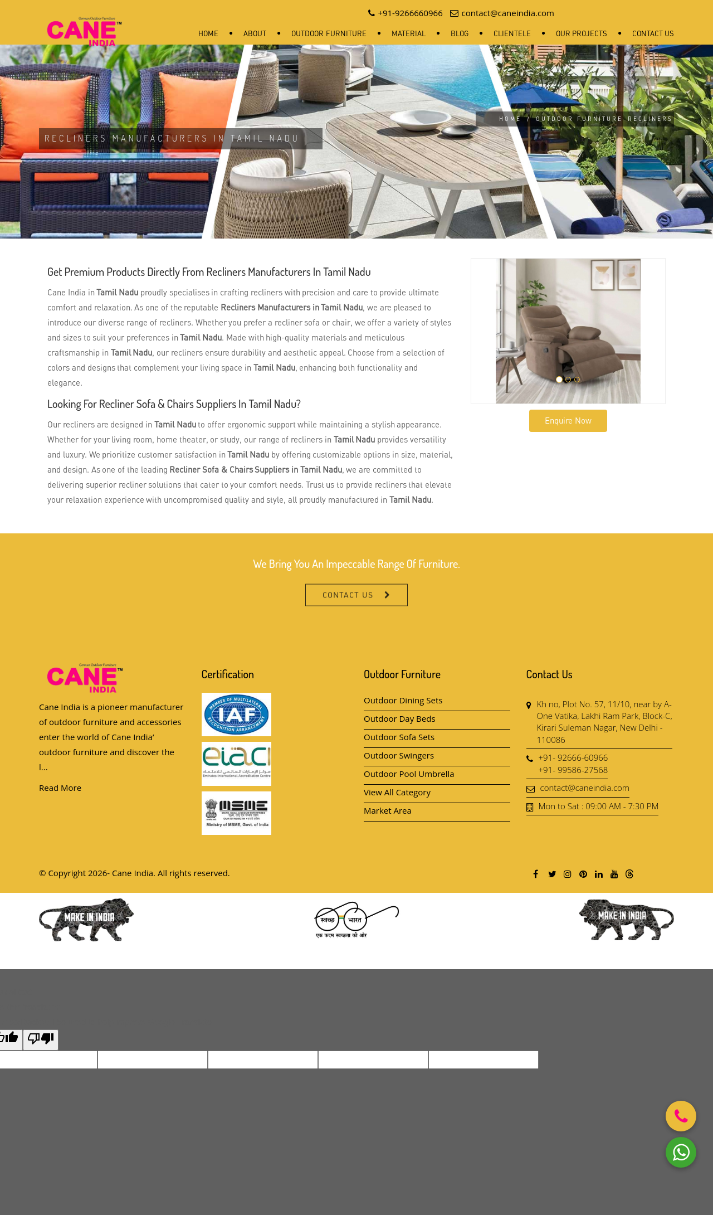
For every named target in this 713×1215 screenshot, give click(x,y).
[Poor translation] (40, 1040)
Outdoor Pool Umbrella (409, 773)
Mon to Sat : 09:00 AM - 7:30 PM (599, 805)
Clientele (512, 33)
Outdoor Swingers (399, 755)
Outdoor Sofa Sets (399, 736)
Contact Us (653, 33)
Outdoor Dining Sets (403, 700)
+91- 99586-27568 (573, 769)
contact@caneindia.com (585, 787)
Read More (60, 787)
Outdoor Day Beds (400, 718)
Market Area (388, 810)
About (254, 33)
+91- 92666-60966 (573, 757)
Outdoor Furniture (328, 33)
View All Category (397, 792)
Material (409, 33)
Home (208, 33)
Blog (459, 33)
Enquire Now (568, 420)
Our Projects (581, 33)
